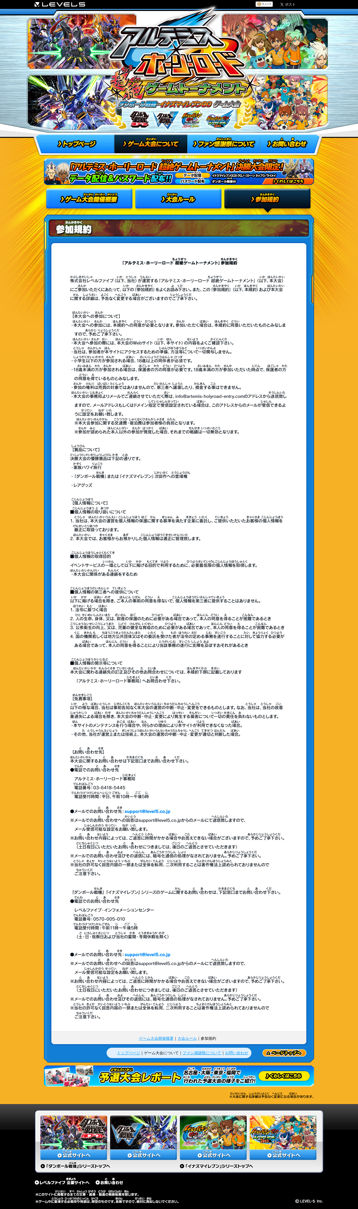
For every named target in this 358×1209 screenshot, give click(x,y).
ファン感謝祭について (202, 1053)
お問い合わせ (236, 1053)
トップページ (128, 1053)
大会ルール (187, 1038)
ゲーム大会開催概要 (156, 1038)
